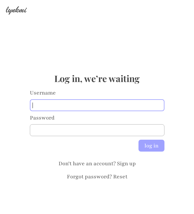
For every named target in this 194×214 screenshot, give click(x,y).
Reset (120, 176)
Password (42, 117)
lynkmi (16, 9)
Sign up (126, 163)
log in (151, 145)
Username (43, 92)
